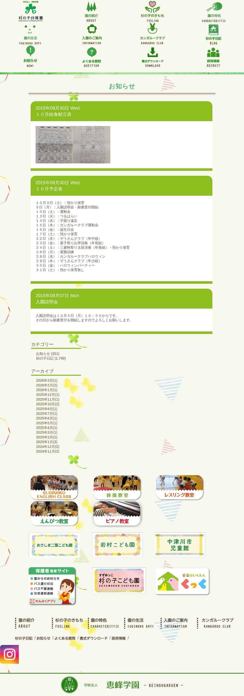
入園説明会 (47, 301)
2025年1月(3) (46, 442)
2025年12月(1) (47, 395)
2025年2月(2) (46, 437)
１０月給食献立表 (53, 114)
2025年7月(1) (46, 414)
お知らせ (43, 354)
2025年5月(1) (46, 423)
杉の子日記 (45, 358)
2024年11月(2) (47, 451)
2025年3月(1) (46, 432)
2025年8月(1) (46, 409)
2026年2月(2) (46, 385)
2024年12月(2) (47, 447)
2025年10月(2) (47, 404)
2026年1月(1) (46, 390)
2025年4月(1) (46, 428)
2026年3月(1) (46, 380)
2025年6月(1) (46, 418)
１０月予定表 (49, 188)
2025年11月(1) (47, 399)
